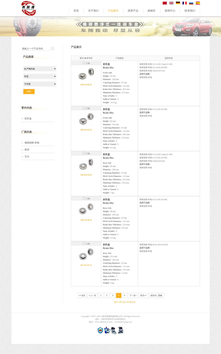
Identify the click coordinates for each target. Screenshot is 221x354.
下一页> (133, 295)
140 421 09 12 (86, 84)
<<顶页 (82, 295)
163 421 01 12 (86, 265)
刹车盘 (28, 118)
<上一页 (92, 295)
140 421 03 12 (86, 130)
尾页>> (143, 295)
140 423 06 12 (86, 220)
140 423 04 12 (86, 175)
